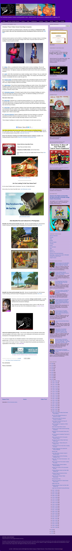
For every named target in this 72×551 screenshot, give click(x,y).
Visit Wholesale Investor (25, 189)
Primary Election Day (56, 478)
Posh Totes (7, 107)
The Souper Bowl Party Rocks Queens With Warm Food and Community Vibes (61, 282)
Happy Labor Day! (55, 483)
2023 (52, 368)
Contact (62, 21)
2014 (52, 533)
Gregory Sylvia (7, 79)
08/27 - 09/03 (55, 490)
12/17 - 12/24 (55, 384)
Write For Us (52, 251)
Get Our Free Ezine (54, 235)
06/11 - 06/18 (55, 509)
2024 (52, 367)
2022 (52, 370)
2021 (52, 372)
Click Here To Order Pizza (24, 177)
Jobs (28, 21)
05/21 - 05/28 (55, 515)
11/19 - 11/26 (55, 391)
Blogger (61, 548)
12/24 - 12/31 (55, 382)
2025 (52, 365)
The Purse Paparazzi (9, 114)
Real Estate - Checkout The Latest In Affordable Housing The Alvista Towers (59, 255)
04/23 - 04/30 (55, 522)
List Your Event (53, 246)
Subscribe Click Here (24, 133)
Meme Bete (7, 100)
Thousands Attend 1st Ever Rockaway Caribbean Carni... (59, 457)
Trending (51, 243)
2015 (52, 531)
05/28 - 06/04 (55, 513)
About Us (52, 250)
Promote (41, 21)
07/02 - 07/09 (55, 504)
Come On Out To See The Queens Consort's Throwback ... (59, 419)
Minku (5, 67)
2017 (52, 379)
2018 (52, 377)
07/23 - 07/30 (55, 499)
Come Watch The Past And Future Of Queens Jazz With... (59, 422)
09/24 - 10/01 (55, 405)
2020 (52, 374)
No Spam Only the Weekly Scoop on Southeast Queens (24, 354)
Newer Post (5, 399)
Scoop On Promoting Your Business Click (27, 137)
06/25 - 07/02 (55, 506)
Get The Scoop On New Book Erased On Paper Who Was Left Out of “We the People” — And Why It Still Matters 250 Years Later (62, 341)
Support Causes (53, 257)
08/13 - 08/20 (55, 493)
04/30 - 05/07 (55, 520)
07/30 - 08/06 (55, 497)
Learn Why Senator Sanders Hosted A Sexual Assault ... (59, 454)
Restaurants (34, 21)
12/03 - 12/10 (55, 388)
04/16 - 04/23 (55, 523)
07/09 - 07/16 (55, 502)
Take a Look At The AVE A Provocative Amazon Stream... (59, 438)
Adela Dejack (7, 85)
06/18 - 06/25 (55, 507)
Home (4, 21)
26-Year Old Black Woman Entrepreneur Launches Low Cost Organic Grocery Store (62, 273)
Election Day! (54, 451)
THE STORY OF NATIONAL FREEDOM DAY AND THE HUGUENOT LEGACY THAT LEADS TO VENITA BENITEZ (61, 331)
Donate (51, 21)
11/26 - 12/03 (55, 389)
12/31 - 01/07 (55, 381)
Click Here (39, 225)
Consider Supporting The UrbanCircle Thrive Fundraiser (59, 449)
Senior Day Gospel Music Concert (59, 426)
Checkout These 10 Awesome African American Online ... (59, 474)
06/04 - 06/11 (55, 511)
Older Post (44, 399)
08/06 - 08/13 (55, 495)
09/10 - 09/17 (55, 409)
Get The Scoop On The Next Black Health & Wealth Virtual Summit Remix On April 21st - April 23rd (62, 264)
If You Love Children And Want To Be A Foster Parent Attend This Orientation (62, 291)
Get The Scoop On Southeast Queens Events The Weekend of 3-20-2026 (62, 350)
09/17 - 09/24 (55, 407)
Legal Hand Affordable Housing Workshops (60, 488)
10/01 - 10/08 (55, 403)
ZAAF (5, 74)
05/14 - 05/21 (55, 516)
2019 (52, 375)
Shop (46, 21)
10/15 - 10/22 (55, 400)
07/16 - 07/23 (55, 500)
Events (23, 21)
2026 (52, 363)
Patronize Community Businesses (56, 253)
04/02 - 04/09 (55, 525)
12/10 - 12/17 (55, 386)
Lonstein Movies (40, 305)
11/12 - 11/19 (55, 393)
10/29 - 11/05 (55, 396)
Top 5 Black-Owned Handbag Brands (13, 360)
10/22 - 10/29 (55, 398)
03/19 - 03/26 (55, 527)
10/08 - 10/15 (55, 402)
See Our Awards (53, 242)
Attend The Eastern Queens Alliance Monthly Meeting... (59, 465)
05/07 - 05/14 (55, 518)
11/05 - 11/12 (55, 395)
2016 (52, 529)
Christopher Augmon (9, 92)
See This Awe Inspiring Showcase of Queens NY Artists (59, 416)
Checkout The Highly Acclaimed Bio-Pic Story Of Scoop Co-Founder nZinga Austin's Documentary (59, 197)
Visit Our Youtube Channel (13, 21)
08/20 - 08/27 (55, 492)
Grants (56, 21)
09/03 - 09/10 (55, 411)
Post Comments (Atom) (12, 402)
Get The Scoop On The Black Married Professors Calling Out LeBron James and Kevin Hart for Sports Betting (62, 312)
